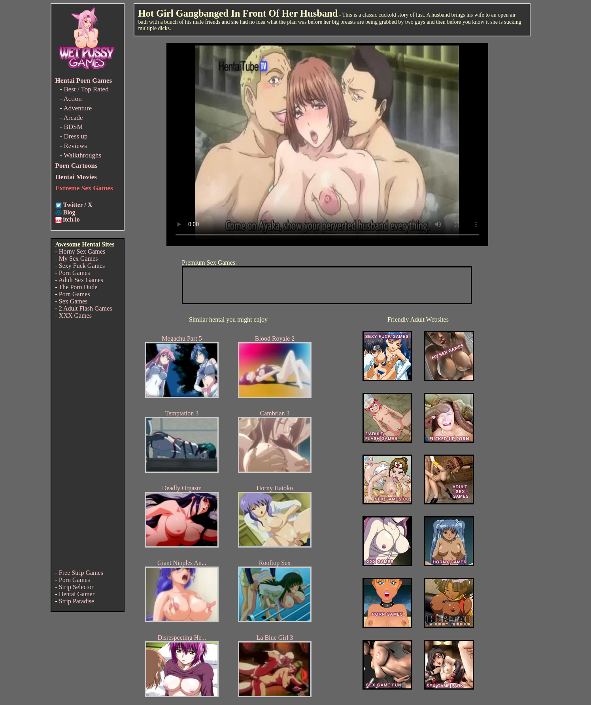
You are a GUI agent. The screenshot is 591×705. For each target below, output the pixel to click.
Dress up (75, 136)
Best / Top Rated (86, 89)
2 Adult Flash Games (85, 308)
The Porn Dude (78, 287)
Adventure (77, 108)
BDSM (73, 127)
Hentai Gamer (76, 594)
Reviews (75, 146)
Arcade (73, 117)
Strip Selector (76, 587)
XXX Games (75, 315)
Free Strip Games (81, 572)
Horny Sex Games (82, 251)
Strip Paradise (76, 601)
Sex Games (73, 301)
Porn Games (74, 272)
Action (72, 98)
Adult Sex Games (81, 280)
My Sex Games (78, 258)
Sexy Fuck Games (82, 265)
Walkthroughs (82, 155)
